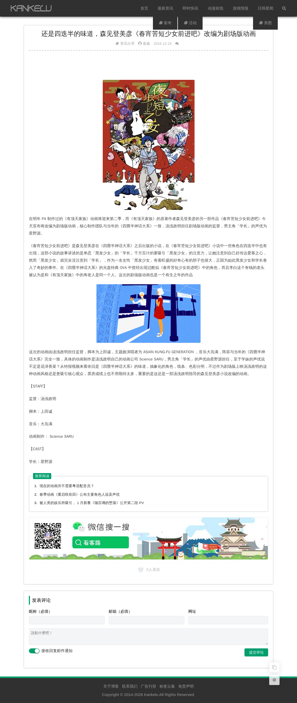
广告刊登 (148, 686)
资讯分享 (127, 44)
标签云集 (167, 686)
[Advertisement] (148, 67)
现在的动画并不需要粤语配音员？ (67, 486)
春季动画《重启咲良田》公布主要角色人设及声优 (80, 494)
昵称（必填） (40, 611)
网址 (192, 611)
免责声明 (186, 686)
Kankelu (151, 694)
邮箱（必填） (120, 611)
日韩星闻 (265, 8)
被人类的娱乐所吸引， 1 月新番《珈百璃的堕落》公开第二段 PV (92, 503)
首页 (144, 8)
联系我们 (130, 686)
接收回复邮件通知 (51, 651)
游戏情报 (240, 8)
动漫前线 (215, 8)
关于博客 (111, 686)
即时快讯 (190, 8)
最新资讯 (165, 8)
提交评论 (256, 652)
